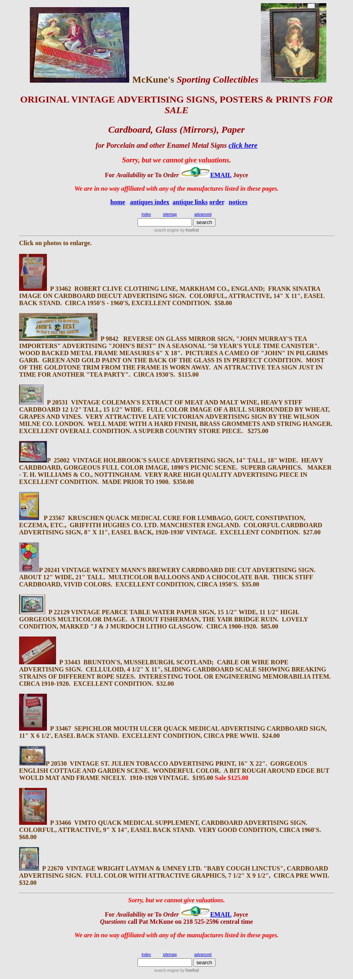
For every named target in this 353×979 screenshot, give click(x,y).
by (189, 230)
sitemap (170, 214)
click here (243, 145)
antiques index (149, 202)
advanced (202, 214)
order (216, 202)
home (118, 202)
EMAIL (220, 175)
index (146, 214)
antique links (190, 202)
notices (238, 202)
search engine (166, 230)
